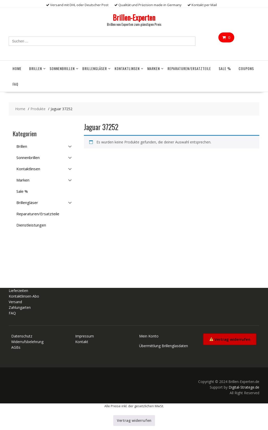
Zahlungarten (20, 307)
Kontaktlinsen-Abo (24, 296)
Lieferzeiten (18, 290)
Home (17, 68)
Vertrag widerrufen (229, 339)
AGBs (15, 347)
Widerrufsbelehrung (27, 341)
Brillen (35, 68)
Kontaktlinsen (127, 68)
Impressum (84, 336)
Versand (15, 301)
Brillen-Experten (134, 17)
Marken (153, 68)
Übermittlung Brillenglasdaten (163, 345)
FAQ (15, 84)
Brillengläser (94, 68)
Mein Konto (149, 336)
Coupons (246, 68)
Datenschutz (21, 336)
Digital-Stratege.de (244, 387)
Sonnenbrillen (62, 68)
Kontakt (81, 341)
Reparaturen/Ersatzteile (189, 68)
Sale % (225, 68)
